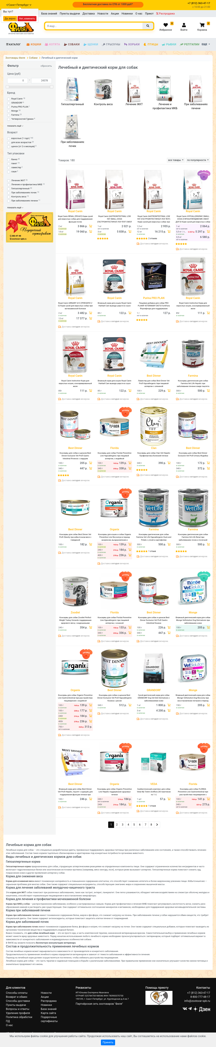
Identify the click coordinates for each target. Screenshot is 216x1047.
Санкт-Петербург (19, 4)
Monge (14, 111)
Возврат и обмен (16, 996)
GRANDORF (16, 102)
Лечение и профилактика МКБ (26, 184)
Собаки (71, 44)
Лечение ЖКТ (18, 180)
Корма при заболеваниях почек (22, 926)
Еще (205, 44)
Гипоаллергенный (20, 188)
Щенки (90, 44)
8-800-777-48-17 (200, 996)
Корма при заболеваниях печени (22, 915)
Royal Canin (17, 98)
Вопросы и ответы (17, 1009)
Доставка (89, 13)
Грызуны (111, 44)
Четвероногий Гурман (22, 119)
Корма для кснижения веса (20, 881)
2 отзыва (152, 238)
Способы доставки (18, 1001)
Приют (149, 13)
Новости (102, 13)
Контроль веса (18, 196)
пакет (14, 163)
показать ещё (15, 126)
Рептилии (190, 44)
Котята (52, 44)
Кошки (33, 44)
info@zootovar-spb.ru (197, 1001)
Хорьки (132, 44)
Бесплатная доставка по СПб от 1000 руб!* (108, 4)
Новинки (127, 13)
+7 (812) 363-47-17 (198, 992)
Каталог (13, 44)
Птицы (150, 44)
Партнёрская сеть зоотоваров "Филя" (99, 1003)
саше (14, 171)
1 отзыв (152, 551)
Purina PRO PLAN (20, 106)
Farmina (15, 115)
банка (14, 159)
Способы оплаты (17, 992)
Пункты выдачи (70, 13)
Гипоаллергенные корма (18, 866)
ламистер (16, 167)
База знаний (49, 13)
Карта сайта (48, 1013)
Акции (115, 13)
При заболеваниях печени (24, 200)
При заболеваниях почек (24, 192)
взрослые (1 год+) (20, 138)
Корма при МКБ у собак (18, 904)
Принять (108, 1042)
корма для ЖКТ (18, 892)
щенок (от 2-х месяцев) (23, 146)
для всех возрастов (21, 142)
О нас (138, 13)
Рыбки (168, 44)
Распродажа (165, 13)
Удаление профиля (18, 1013)
